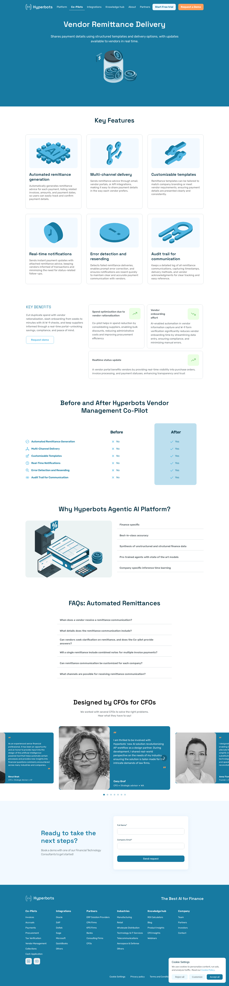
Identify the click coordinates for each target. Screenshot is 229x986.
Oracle (59, 917)
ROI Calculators (155, 917)
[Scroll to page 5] (118, 794)
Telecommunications (127, 938)
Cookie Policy (208, 970)
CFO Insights (154, 933)
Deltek (59, 927)
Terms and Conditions (160, 976)
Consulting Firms (95, 938)
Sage (58, 933)
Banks (90, 933)
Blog (150, 922)
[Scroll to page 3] (111, 794)
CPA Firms (92, 922)
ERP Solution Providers (98, 917)
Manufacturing (124, 917)
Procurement (32, 933)
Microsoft (61, 938)
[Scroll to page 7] (125, 794)
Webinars (152, 938)
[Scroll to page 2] (107, 794)
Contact (182, 933)
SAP (58, 922)
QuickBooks (62, 943)
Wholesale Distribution (128, 927)
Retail (120, 922)
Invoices (29, 917)
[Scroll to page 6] (121, 794)
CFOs (89, 943)
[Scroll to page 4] (114, 794)
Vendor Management (35, 943)
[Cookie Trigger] (117, 976)
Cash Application (33, 954)
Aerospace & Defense (128, 943)
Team (181, 917)
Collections (31, 948)
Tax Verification (33, 938)
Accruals (29, 922)
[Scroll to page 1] (104, 794)
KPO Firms (92, 927)
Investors (183, 927)
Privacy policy (137, 976)
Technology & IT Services (130, 933)
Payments (30, 927)
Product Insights (156, 927)
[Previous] (65, 758)
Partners (182, 922)
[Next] (164, 758)
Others (59, 948)
